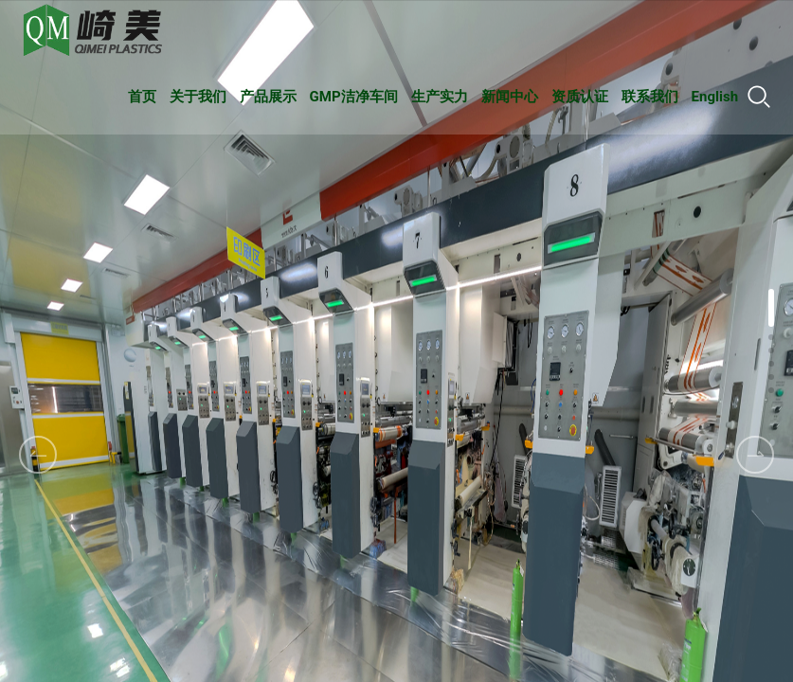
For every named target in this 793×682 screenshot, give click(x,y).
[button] (755, 455)
